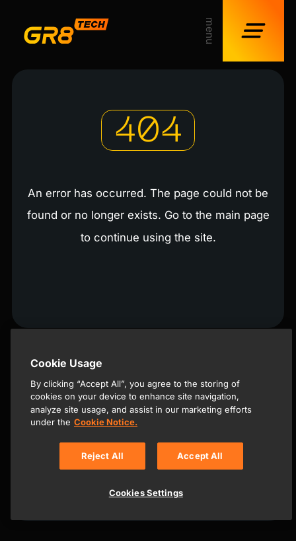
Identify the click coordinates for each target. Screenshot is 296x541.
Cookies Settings (146, 492)
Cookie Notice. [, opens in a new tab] (105, 422)
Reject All (102, 455)
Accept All (200, 455)
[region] (151, 424)
